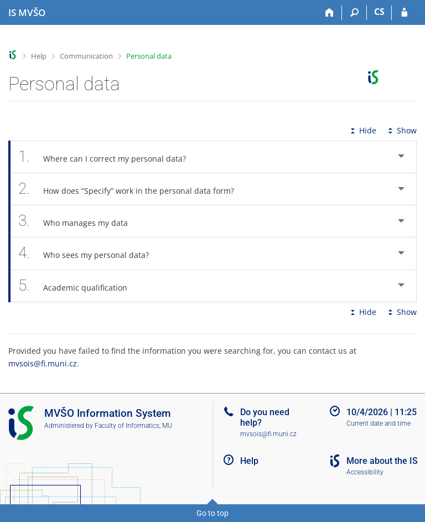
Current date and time (378, 423)
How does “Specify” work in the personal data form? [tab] (132, 189)
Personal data (149, 56)
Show (401, 130)
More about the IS (382, 461)
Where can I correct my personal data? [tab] (108, 157)
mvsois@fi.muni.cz (42, 363)
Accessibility (364, 472)
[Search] (354, 13)
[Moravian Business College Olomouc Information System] (26, 13)
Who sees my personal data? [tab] (89, 253)
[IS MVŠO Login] (404, 13)
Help (38, 56)
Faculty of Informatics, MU (133, 426)
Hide (362, 130)
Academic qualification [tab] (78, 286)
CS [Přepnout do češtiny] (379, 12)
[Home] (329, 13)
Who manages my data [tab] (79, 221)
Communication (86, 56)
